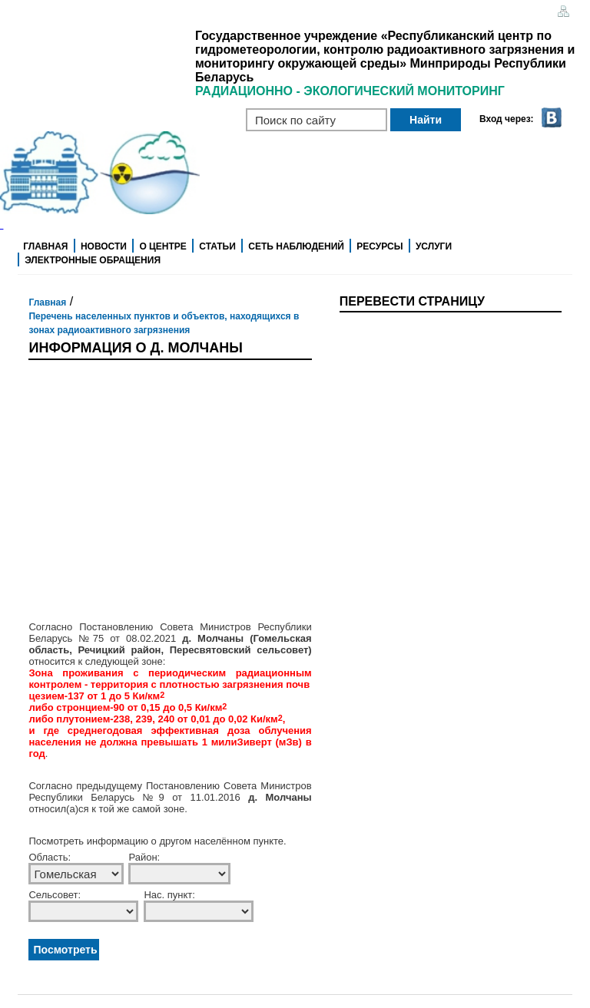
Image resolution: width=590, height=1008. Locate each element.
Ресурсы (379, 246)
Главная (45, 246)
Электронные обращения (93, 260)
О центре (162, 246)
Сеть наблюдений (296, 246)
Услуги (434, 246)
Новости (104, 246)
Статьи (217, 246)
